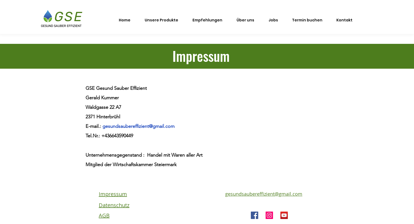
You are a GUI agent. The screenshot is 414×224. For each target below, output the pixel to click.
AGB (104, 215)
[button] (161, 17)
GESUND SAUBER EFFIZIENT (61, 26)
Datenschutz (114, 205)
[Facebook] (254, 215)
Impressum (113, 194)
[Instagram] (269, 215)
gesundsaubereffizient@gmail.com (138, 126)
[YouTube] (284, 215)
